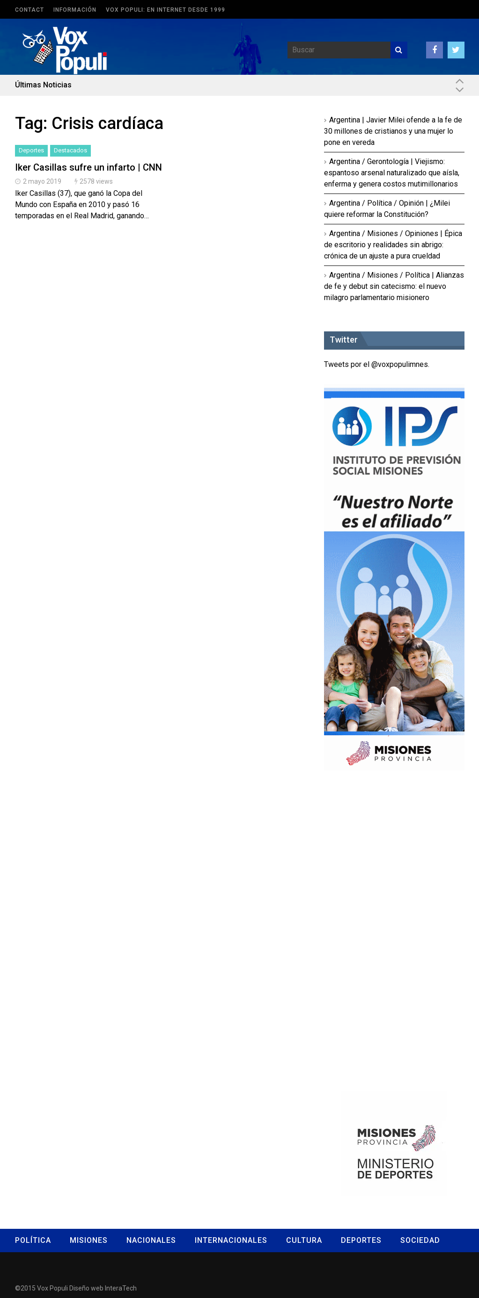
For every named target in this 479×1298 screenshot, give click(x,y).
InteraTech (121, 1288)
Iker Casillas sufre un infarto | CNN (88, 167)
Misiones (89, 1240)
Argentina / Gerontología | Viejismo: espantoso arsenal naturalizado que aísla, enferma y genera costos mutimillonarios (391, 172)
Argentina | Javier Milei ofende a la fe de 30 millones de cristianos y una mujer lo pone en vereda (393, 131)
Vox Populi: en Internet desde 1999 (165, 10)
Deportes (31, 150)
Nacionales (151, 1240)
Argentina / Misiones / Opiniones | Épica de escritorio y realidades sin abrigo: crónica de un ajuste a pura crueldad (393, 244)
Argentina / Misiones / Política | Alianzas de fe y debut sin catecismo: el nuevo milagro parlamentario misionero (394, 286)
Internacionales (231, 1240)
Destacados (70, 150)
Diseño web (86, 1288)
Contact (29, 10)
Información (74, 10)
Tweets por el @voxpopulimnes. (376, 364)
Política (33, 1240)
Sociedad (420, 1240)
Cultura (304, 1240)
